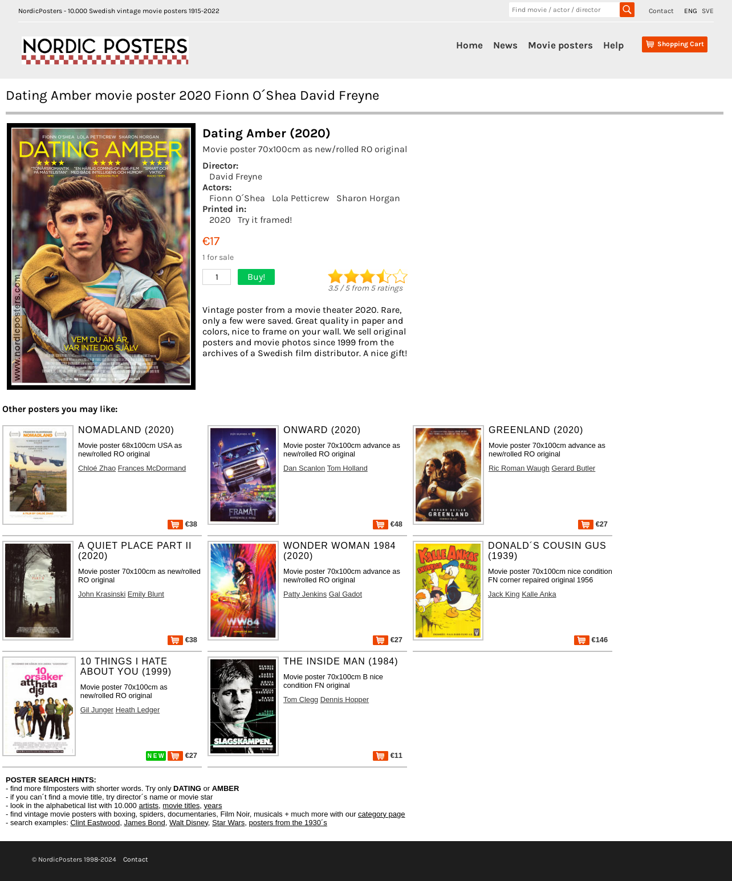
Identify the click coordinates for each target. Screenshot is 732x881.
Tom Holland (347, 468)
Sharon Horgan (368, 198)
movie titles (181, 805)
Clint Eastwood (95, 822)
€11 (387, 755)
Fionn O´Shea (237, 198)
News (505, 45)
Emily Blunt (146, 594)
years (213, 805)
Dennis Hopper (344, 699)
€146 (591, 639)
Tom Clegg (300, 699)
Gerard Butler (574, 468)
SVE (708, 11)
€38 (182, 524)
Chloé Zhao (97, 468)
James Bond (144, 822)
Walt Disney (188, 822)
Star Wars (228, 822)
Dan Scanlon (304, 468)
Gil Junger (96, 709)
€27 (593, 524)
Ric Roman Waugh (519, 468)
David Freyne (235, 176)
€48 (387, 524)
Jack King (503, 594)
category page (381, 814)
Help (613, 45)
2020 (220, 219)
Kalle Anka (539, 594)
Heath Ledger (138, 709)
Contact (661, 11)
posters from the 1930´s (288, 822)
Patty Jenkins (305, 594)
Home (469, 45)
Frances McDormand (152, 468)
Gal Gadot (345, 594)
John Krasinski (101, 594)
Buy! (256, 276)
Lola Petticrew (301, 198)
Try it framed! (265, 219)
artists (148, 805)
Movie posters (560, 45)
